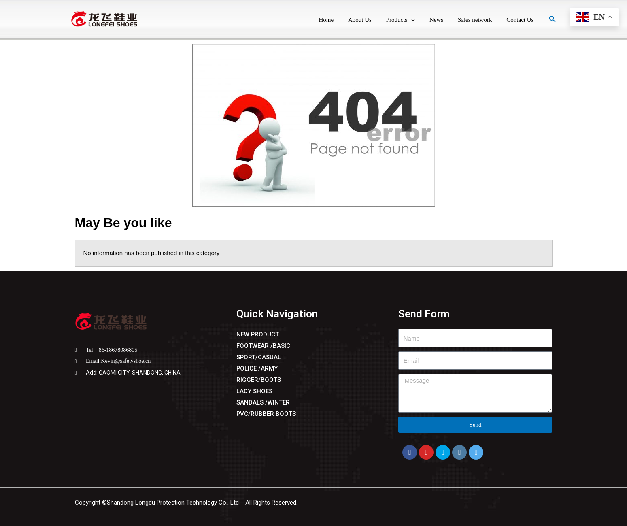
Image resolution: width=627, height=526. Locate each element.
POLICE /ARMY (257, 368)
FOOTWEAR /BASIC (263, 345)
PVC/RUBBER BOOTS (266, 413)
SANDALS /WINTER (263, 402)
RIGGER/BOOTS (258, 379)
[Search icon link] (552, 20)
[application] (419, 20)
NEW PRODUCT (257, 334)
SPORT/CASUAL (258, 357)
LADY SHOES (254, 391)
